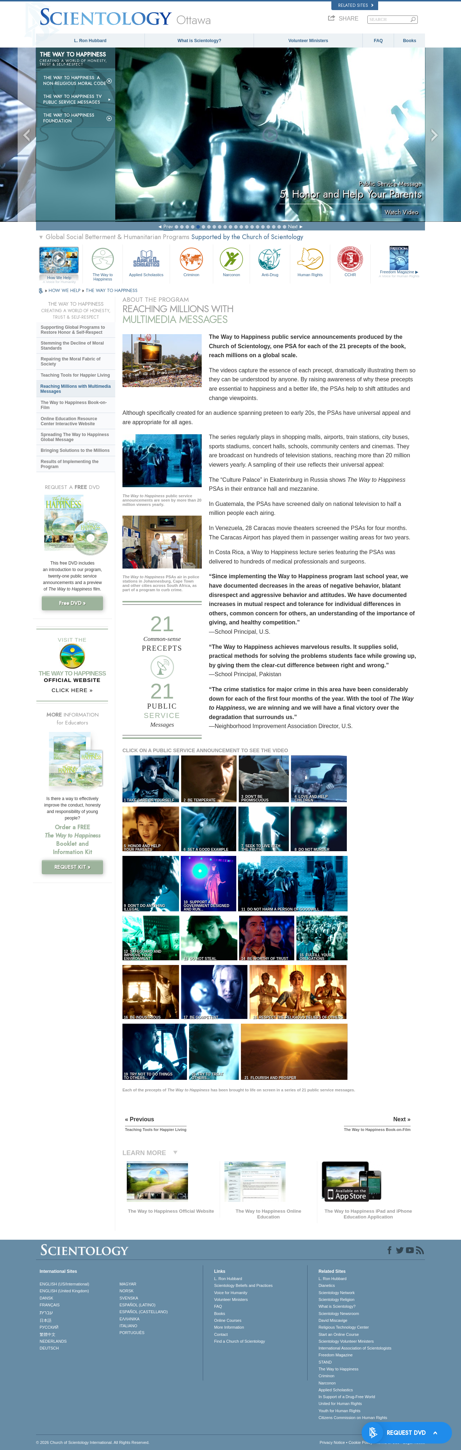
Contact (221, 1334)
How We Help (59, 277)
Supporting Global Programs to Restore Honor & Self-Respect (73, 330)
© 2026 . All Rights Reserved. (92, 1442)
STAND (324, 1362)
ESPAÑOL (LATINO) (138, 1305)
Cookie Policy (361, 1442)
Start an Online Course (338, 1334)
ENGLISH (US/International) (64, 1284)
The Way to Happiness (103, 263)
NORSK (127, 1291)
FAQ (378, 40)
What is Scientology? (199, 40)
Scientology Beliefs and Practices (243, 1285)
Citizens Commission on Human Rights (352, 1417)
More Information (229, 1327)
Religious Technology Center (343, 1327)
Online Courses (227, 1320)
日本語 (46, 1320)
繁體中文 (47, 1334)
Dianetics (326, 1285)
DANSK (46, 1298)
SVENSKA (129, 1298)
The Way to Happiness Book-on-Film (74, 405)
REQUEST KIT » (72, 867)
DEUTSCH (49, 1348)
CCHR (350, 261)
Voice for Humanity (230, 1292)
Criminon (191, 261)
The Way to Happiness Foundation (68, 118)
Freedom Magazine (399, 274)
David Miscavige (332, 1320)
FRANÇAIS (50, 1305)
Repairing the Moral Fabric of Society (70, 361)
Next (292, 226)
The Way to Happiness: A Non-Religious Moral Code (74, 81)
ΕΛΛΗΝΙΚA (130, 1319)
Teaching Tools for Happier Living (75, 375)
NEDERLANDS (53, 1341)
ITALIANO (128, 1326)
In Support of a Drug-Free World (346, 1397)
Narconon (231, 261)
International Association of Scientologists (354, 1348)
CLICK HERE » (72, 690)
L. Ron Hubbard (90, 40)
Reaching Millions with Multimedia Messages (75, 389)
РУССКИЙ (49, 1327)
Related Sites (355, 5)
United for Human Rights (340, 1403)
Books (409, 40)
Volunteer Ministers (308, 40)
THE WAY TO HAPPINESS (112, 290)
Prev (168, 226)
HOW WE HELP (65, 290)
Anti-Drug (270, 261)
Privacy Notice (332, 1442)
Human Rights (310, 261)
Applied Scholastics (146, 261)
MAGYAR (128, 1284)
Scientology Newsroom (338, 1313)
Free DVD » (72, 603)
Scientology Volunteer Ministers (345, 1341)
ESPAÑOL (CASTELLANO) (144, 1312)
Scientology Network (336, 1292)
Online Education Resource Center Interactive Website (69, 421)
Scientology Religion (336, 1299)
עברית (46, 1312)
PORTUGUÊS (132, 1332)
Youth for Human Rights (339, 1411)
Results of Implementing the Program (70, 464)
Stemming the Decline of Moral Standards (72, 346)
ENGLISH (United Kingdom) (64, 1291)
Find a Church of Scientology (239, 1341)
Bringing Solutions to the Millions (75, 450)
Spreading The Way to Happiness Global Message (75, 437)
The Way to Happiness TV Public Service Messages (72, 99)
